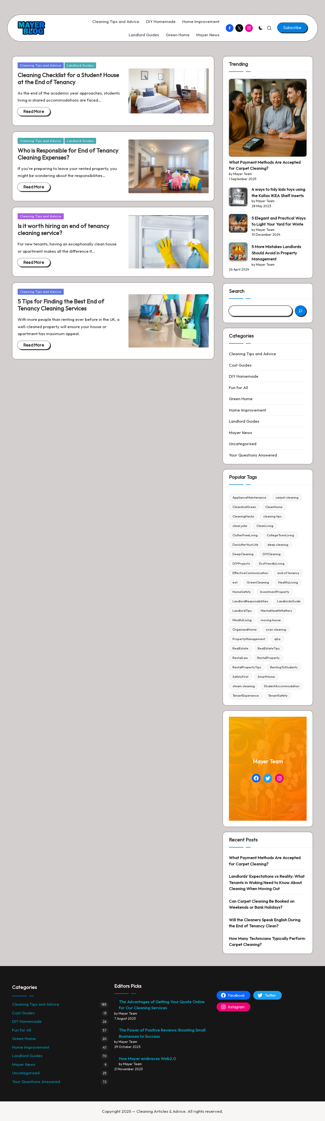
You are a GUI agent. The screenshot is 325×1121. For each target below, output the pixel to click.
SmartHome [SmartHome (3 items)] (266, 676)
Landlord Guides (80, 65)
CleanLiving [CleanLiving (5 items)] (264, 526)
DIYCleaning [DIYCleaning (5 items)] (272, 554)
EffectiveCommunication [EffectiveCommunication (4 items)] (250, 573)
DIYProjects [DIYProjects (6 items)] (241, 563)
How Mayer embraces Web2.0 (147, 1058)
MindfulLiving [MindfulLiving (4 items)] (242, 620)
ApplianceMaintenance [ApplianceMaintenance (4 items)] (249, 497)
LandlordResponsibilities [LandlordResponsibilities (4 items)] (250, 601)
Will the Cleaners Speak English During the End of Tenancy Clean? (264, 923)
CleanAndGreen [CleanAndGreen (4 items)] (244, 507)
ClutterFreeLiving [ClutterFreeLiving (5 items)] (245, 535)
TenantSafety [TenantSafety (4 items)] (278, 695)
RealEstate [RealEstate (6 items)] (240, 648)
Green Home (241, 398)
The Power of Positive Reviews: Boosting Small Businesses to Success (162, 1033)
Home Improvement (247, 410)
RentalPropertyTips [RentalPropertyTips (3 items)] (247, 667)
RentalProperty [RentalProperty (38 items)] (268, 658)
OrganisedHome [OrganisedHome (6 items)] (245, 629)
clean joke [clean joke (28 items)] (240, 526)
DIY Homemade (243, 376)
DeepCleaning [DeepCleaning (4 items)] (243, 554)
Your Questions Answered (253, 454)
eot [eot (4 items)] (235, 582)
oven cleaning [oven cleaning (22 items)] (276, 629)
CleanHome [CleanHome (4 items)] (274, 507)
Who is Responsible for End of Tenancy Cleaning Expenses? (68, 154)
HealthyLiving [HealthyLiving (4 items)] (288, 582)
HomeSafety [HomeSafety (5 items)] (242, 592)
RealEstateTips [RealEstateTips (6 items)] (269, 648)
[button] (292, 27)
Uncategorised (242, 443)
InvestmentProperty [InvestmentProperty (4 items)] (274, 592)
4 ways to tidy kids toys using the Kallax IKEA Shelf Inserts (278, 192)
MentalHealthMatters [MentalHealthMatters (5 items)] (276, 610)
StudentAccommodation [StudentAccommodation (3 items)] (281, 686)
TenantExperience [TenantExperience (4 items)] (246, 695)
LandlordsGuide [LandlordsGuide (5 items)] (289, 601)
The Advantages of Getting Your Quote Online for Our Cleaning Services (162, 1004)
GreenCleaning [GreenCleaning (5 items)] (258, 582)
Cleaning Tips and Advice (40, 65)
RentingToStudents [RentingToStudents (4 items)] (283, 667)
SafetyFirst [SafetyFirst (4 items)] (240, 676)
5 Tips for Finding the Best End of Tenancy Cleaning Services (61, 305)
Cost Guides (240, 365)
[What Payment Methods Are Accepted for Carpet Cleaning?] (267, 117)
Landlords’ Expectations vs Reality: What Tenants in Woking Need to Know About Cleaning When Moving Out (266, 882)
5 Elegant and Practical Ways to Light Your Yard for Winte (279, 221)
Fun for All (238, 387)
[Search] (300, 310)
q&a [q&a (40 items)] (277, 639)
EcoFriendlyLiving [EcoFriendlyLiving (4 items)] (271, 563)
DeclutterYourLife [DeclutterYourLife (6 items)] (245, 544)
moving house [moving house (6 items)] (271, 620)
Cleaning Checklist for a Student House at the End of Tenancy (68, 78)
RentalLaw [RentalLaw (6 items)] (240, 658)
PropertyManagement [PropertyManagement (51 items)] (249, 639)
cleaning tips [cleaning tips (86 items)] (272, 516)
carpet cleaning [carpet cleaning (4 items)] (287, 497)
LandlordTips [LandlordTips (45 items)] (242, 610)
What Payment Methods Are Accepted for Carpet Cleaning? (265, 165)
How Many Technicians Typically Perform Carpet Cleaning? (267, 941)
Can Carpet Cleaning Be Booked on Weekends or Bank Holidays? (261, 904)
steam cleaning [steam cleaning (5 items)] (244, 686)
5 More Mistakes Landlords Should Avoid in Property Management (276, 252)
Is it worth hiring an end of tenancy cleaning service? (63, 229)
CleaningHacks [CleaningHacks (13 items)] (243, 516)
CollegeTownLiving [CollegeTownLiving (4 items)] (280, 535)
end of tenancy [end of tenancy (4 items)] (288, 573)
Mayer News (240, 432)
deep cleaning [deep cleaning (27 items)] (278, 544)
